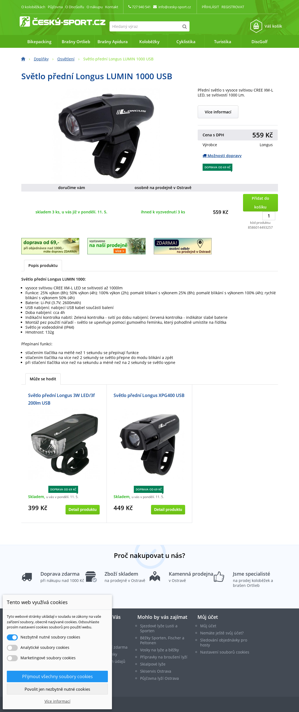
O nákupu (95, 6)
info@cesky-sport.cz (174, 6)
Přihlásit (210, 6)
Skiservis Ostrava (155, 671)
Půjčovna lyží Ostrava (159, 678)
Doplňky (41, 58)
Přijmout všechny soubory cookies (57, 676)
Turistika (222, 41)
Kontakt (111, 6)
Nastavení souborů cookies (224, 652)
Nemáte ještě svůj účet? (222, 632)
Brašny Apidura (112, 41)
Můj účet (207, 617)
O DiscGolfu (74, 6)
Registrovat (232, 6)
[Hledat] (184, 26)
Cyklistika (186, 41)
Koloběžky (149, 41)
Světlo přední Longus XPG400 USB (149, 395)
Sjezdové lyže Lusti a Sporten (158, 628)
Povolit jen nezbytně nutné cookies (57, 689)
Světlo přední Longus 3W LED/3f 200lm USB (61, 399)
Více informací (218, 111)
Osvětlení (66, 58)
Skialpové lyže (152, 664)
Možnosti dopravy (222, 155)
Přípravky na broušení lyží (163, 657)
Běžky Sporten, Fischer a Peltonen (162, 640)
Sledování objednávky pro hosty (223, 642)
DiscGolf (259, 41)
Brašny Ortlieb (76, 41)
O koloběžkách (33, 6)
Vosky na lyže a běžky (159, 649)
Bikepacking (39, 41)
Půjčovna (55, 6)
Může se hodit (43, 378)
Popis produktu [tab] (43, 265)
